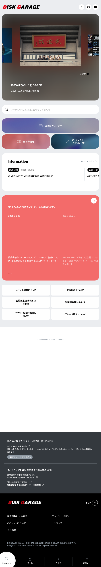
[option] (51, 56)
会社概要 (11, 529)
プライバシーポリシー (61, 516)
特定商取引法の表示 (17, 516)
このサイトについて (16, 523)
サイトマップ (56, 523)
